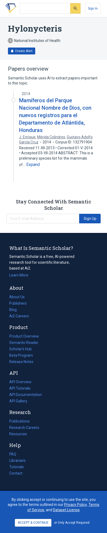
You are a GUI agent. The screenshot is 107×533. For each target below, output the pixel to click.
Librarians (17, 460)
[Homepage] (10, 8)
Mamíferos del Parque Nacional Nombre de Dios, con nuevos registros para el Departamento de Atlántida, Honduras (55, 115)
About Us (17, 297)
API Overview (20, 382)
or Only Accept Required (72, 523)
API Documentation (25, 394)
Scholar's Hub (20, 349)
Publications (19, 421)
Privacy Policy (75, 504)
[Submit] (75, 8)
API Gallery (18, 401)
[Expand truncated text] (33, 164)
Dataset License (66, 510)
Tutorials (16, 467)
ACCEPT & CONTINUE (33, 523)
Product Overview (24, 336)
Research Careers (24, 427)
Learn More (18, 275)
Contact (16, 473)
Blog (15, 309)
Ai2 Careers (19, 316)
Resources (18, 434)
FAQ (12, 454)
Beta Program (21, 355)
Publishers (18, 303)
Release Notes (21, 362)
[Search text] (45, 8)
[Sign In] (93, 8)
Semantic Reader (23, 342)
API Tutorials (19, 388)
